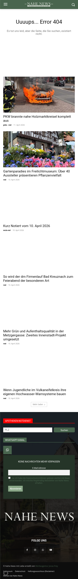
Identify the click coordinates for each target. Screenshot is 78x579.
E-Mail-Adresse (39, 468)
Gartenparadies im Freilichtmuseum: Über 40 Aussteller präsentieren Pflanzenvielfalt (36, 173)
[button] (6, 573)
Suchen (64, 430)
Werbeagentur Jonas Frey (46, 566)
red (4, 179)
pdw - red (7, 125)
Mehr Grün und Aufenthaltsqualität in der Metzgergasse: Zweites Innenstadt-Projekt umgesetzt (34, 335)
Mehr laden (39, 404)
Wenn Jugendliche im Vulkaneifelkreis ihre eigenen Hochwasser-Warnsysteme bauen (34, 392)
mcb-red (6, 230)
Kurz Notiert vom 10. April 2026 (26, 226)
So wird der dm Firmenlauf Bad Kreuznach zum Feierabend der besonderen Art (38, 279)
